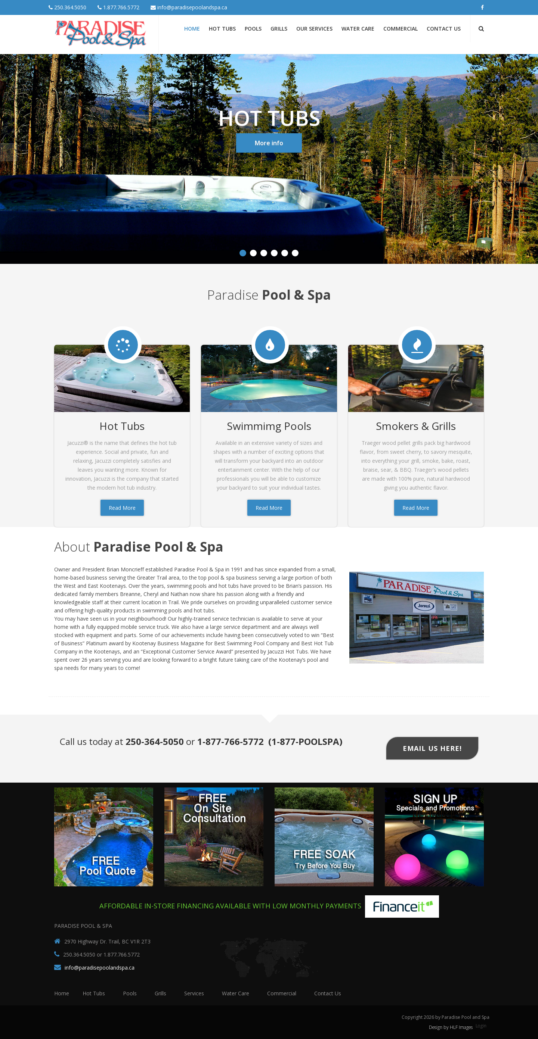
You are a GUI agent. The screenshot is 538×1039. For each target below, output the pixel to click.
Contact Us (444, 28)
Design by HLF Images (451, 1027)
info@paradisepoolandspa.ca (189, 7)
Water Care (357, 28)
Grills (278, 28)
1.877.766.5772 (118, 7)
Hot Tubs (222, 28)
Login (481, 1026)
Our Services (314, 28)
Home (192, 28)
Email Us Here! (432, 748)
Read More (122, 507)
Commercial (400, 28)
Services (194, 993)
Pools (253, 28)
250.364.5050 (67, 7)
